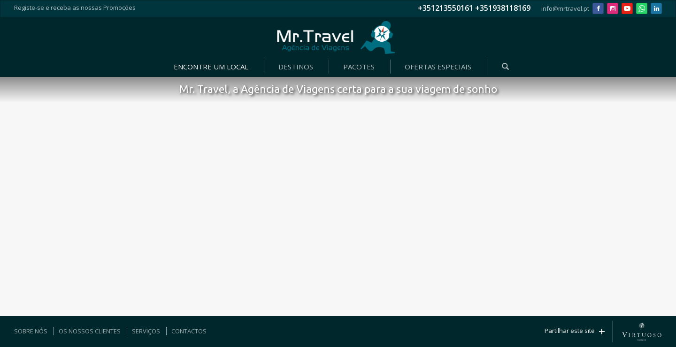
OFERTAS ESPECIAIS (438, 66)
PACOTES (359, 66)
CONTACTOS (189, 331)
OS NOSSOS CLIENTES (90, 331)
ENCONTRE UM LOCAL (211, 66)
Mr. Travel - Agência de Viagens (336, 37)
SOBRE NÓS (30, 331)
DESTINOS (295, 66)
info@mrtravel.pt (565, 8)
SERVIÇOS (146, 331)
